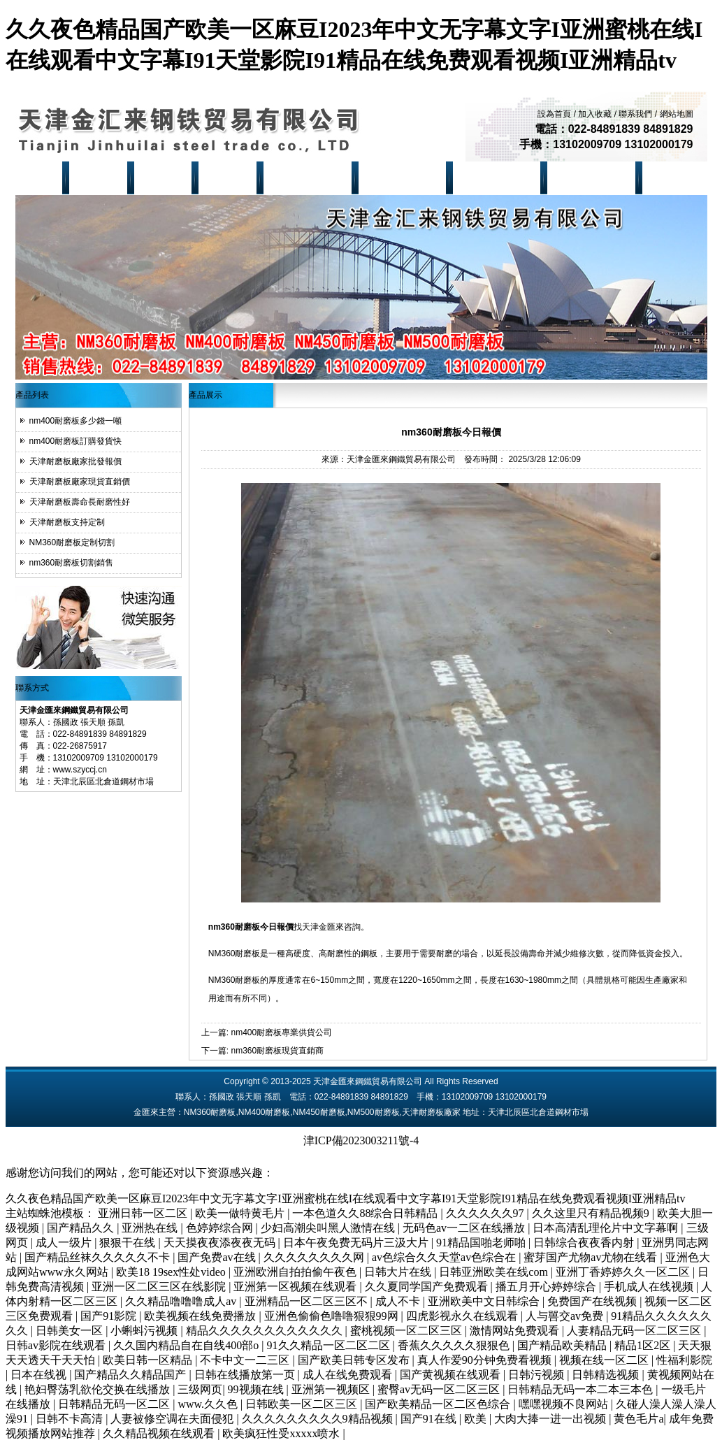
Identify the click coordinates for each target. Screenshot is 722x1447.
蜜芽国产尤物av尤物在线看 (592, 1257)
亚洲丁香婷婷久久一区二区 (624, 1272)
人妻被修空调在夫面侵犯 (173, 1419)
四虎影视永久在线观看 (463, 1316)
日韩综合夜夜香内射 (585, 1242)
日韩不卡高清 (71, 1419)
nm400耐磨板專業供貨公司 (281, 1032)
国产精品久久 (82, 1228)
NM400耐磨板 (404, 177)
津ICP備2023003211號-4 (361, 1140)
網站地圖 (676, 114)
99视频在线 (257, 1389)
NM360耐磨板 (310, 177)
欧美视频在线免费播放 (201, 1316)
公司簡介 (100, 177)
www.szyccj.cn (80, 770)
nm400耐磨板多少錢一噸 (75, 421)
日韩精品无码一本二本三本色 (581, 1389)
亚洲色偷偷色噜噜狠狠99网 (332, 1316)
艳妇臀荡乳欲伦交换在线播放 (98, 1389)
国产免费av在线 (218, 1257)
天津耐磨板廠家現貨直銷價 (79, 482)
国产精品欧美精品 (563, 1345)
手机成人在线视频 (650, 1287)
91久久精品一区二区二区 (330, 1345)
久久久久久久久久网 (315, 1257)
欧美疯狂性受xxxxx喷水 (282, 1433)
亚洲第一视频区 (332, 1389)
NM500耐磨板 (594, 177)
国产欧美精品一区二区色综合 (439, 1404)
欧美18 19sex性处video (172, 1272)
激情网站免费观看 (516, 1331)
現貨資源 (230, 177)
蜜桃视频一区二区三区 (407, 1331)
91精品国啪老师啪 (482, 1242)
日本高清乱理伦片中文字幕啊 (607, 1228)
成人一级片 (65, 1242)
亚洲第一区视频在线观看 (296, 1287)
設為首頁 (554, 114)
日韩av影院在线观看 (57, 1345)
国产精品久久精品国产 (131, 1375)
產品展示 (165, 177)
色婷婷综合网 (221, 1228)
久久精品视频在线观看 (160, 1433)
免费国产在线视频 (593, 1301)
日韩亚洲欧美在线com (495, 1272)
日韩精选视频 (607, 1375)
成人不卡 (399, 1301)
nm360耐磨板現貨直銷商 (277, 1051)
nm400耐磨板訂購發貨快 (75, 441)
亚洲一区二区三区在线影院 (160, 1287)
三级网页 (200, 1389)
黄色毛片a (638, 1419)
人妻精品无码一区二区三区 (635, 1331)
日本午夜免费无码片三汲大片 (357, 1242)
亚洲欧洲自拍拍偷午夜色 (296, 1272)
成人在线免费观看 (349, 1375)
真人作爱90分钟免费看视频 (485, 1360)
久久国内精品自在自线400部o (187, 1345)
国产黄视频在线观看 (451, 1375)
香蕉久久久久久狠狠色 (455, 1345)
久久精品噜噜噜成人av (182, 1301)
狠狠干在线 (128, 1242)
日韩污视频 (537, 1375)
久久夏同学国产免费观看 (428, 1287)
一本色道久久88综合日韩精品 (366, 1213)
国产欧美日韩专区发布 (355, 1360)
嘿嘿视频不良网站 (565, 1404)
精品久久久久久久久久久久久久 (265, 1331)
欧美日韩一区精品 (149, 1360)
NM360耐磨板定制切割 (72, 542)
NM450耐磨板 (498, 177)
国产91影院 (109, 1316)
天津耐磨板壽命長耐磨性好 (79, 502)
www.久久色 (209, 1404)
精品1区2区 (643, 1345)
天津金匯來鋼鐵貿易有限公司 (401, 459)
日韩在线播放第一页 (246, 1375)
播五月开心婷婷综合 (547, 1287)
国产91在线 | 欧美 (444, 1419)
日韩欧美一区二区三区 (302, 1404)
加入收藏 (595, 114)
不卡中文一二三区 (246, 1360)
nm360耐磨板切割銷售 (71, 563)
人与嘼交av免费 (566, 1316)
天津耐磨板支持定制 (67, 522)
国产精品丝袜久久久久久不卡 (98, 1257)
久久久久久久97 (486, 1213)
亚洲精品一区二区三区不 (307, 1301)
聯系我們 (635, 114)
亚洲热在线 (151, 1228)
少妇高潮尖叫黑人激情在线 (329, 1228)
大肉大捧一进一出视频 (551, 1419)
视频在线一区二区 (605, 1360)
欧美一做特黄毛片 (241, 1213)
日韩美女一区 (71, 1331)
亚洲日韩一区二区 (144, 1213)
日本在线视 (39, 1375)
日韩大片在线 (399, 1272)
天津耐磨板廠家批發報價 (75, 461)
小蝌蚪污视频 (145, 1331)
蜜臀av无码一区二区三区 (440, 1389)
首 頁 (42, 177)
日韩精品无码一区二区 (115, 1404)
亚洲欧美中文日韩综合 (485, 1301)
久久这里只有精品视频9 (592, 1213)
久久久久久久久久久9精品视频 (319, 1419)
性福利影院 (684, 1360)
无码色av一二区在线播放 (465, 1228)
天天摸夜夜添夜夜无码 (221, 1242)
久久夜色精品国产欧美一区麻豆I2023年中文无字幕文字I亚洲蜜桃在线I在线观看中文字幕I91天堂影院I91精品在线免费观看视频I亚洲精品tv (345, 1198)
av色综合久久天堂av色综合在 (445, 1257)
